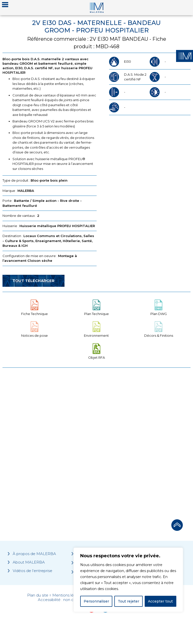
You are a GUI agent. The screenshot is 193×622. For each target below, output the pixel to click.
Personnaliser (96, 601)
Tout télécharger (33, 280)
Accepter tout (160, 601)
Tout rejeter (128, 601)
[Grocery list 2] (144, 442)
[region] (128, 580)
